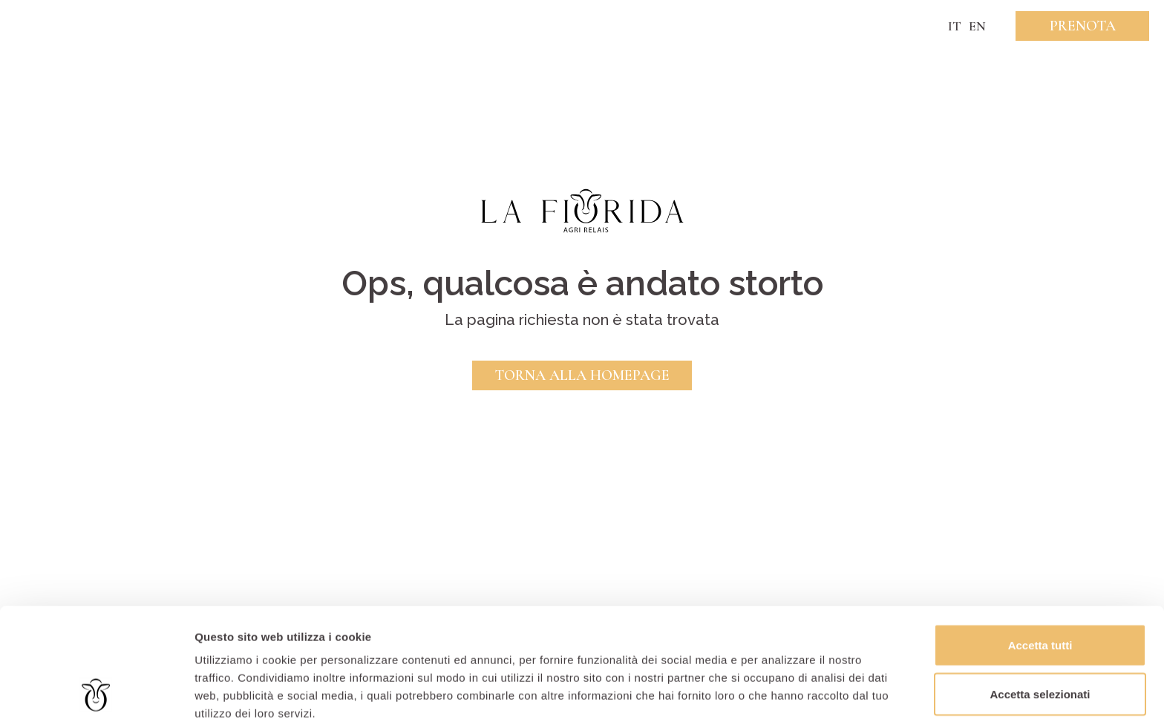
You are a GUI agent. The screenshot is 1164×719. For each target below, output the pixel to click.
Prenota (1083, 26)
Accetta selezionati (1040, 585)
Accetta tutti (1040, 536)
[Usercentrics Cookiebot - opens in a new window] (96, 690)
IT (954, 26)
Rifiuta (1040, 633)
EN (977, 26)
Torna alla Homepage (582, 375)
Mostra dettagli (781, 689)
